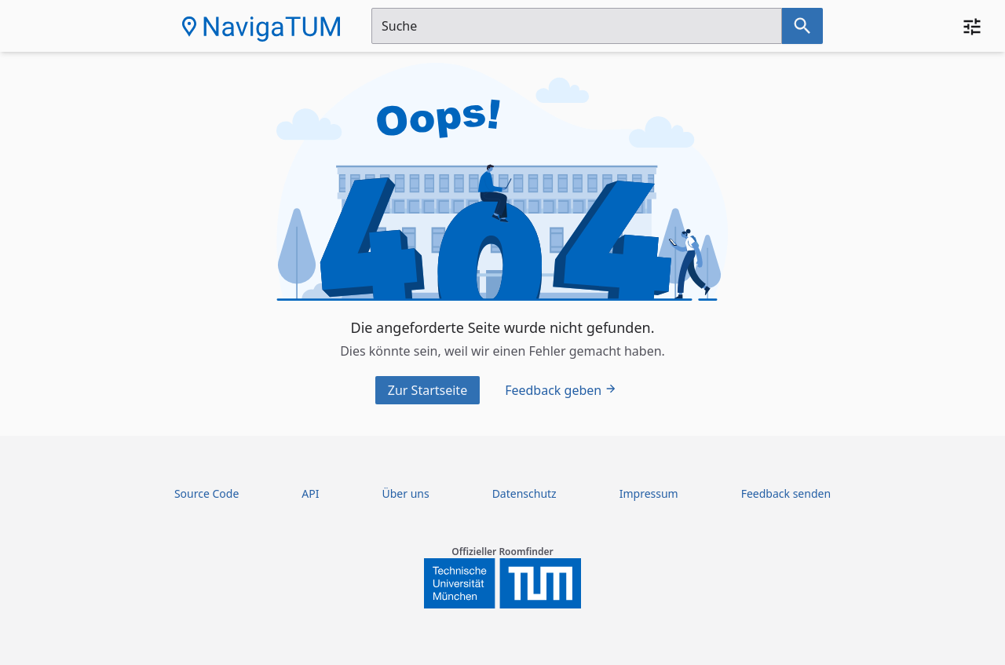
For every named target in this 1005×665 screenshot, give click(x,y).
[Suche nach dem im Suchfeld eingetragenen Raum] (802, 26)
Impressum (648, 493)
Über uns (405, 493)
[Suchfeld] (576, 26)
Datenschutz (524, 493)
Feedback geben (561, 390)
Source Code (206, 493)
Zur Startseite (427, 390)
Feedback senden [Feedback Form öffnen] (786, 493)
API (310, 493)
